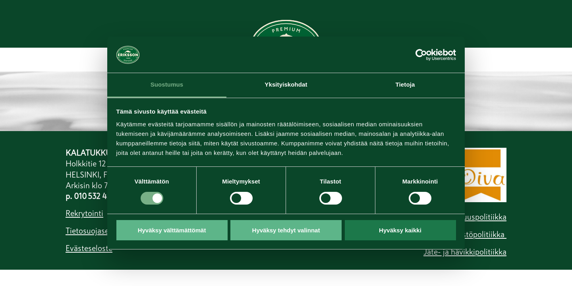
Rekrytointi (84, 213)
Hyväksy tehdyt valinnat (286, 230)
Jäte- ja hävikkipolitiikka (464, 252)
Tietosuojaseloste (96, 231)
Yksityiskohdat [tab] (286, 84)
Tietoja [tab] (405, 84)
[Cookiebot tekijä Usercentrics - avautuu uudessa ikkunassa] (421, 54)
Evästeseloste (89, 248)
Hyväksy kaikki (400, 230)
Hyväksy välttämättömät (172, 230)
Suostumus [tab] (167, 84)
